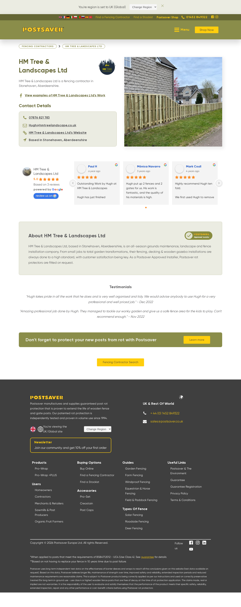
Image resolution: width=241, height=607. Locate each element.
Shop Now (207, 30)
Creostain (86, 503)
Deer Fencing (134, 528)
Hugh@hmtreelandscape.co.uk (52, 125)
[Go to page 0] (146, 207)
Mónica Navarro (148, 166)
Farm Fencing (134, 475)
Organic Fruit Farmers (49, 521)
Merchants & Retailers (49, 503)
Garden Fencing (135, 468)
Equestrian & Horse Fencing (137, 491)
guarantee (147, 556)
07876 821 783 (39, 117)
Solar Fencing (134, 515)
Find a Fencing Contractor (97, 475)
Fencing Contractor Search (120, 362)
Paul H (92, 166)
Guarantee (177, 480)
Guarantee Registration (186, 486)
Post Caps (87, 510)
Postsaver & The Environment (180, 471)
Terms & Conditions (182, 500)
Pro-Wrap (41, 468)
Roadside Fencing (137, 521)
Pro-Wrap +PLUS (46, 475)
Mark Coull (193, 166)
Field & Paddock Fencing (141, 500)
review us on (46, 195)
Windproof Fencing (137, 482)
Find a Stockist (89, 482)
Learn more (196, 339)
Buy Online (87, 468)
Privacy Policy (179, 493)
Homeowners (43, 490)
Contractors (43, 496)
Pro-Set (85, 496)
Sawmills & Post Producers (45, 512)
